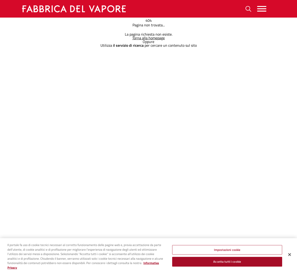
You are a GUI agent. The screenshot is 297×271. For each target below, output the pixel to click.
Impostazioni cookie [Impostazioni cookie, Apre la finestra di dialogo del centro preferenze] (227, 251)
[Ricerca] (248, 9)
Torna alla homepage (148, 38)
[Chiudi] (289, 256)
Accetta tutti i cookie (227, 263)
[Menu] (261, 9)
